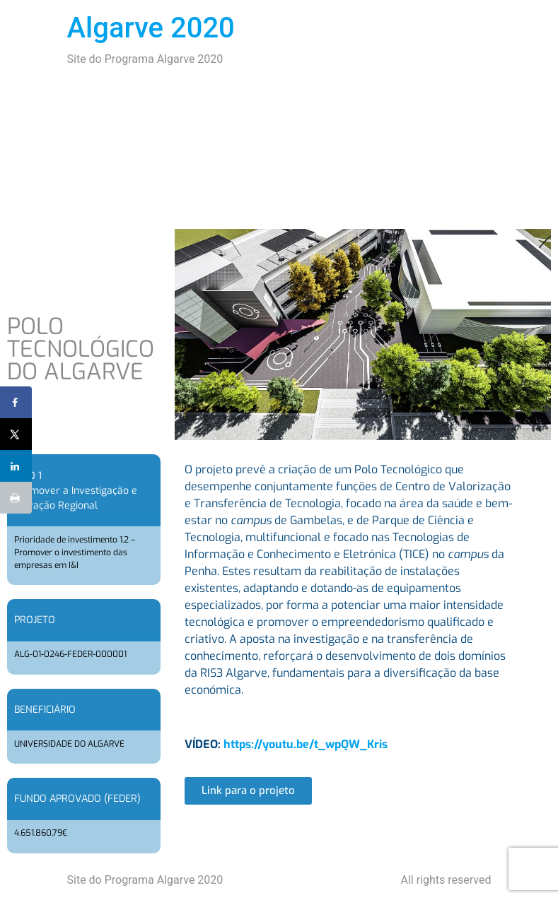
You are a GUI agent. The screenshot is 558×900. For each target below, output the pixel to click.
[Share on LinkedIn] (16, 466)
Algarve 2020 (151, 28)
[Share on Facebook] (16, 402)
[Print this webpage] (16, 498)
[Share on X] (16, 434)
